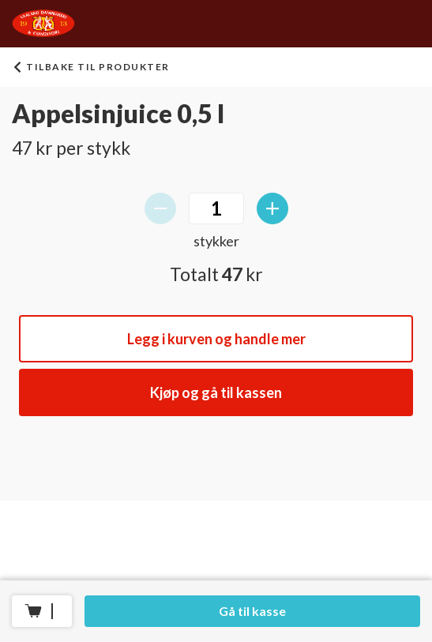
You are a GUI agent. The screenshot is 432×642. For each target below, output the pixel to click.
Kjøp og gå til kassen (216, 392)
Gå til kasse (252, 610)
